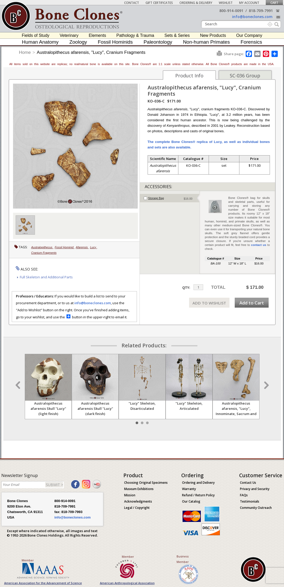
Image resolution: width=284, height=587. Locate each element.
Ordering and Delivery (198, 482)
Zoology (78, 42)
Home (25, 52)
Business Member (183, 559)
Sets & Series (177, 35)
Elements (97, 35)
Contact (131, 3)
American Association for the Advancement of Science (43, 583)
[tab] (170, 198)
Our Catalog (191, 501)
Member (28, 560)
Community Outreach (256, 507)
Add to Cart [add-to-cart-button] (251, 303)
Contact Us (248, 482)
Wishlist (226, 3)
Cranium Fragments (44, 252)
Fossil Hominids (115, 42)
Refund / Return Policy (198, 495)
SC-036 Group (245, 75)
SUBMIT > (54, 484)
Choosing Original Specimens (146, 482)
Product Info (189, 75)
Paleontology (157, 42)
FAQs (244, 495)
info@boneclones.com (252, 16)
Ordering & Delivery (195, 3)
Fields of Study (36, 35)
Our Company (249, 35)
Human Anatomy (40, 42)
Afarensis (82, 247)
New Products (213, 35)
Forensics (251, 42)
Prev (18, 385)
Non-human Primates (206, 42)
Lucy (93, 247)
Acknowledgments (138, 501)
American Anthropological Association (127, 583)
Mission (129, 495)
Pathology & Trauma (135, 35)
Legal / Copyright (137, 507)
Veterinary (69, 35)
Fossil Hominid (64, 247)
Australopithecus (42, 247)
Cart (274, 3)
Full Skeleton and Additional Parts (46, 277)
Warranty (189, 489)
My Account (249, 3)
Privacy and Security (254, 489)
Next (266, 385)
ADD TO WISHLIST (209, 303)
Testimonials (249, 501)
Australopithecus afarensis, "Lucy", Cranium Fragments (91, 52)
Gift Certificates (159, 3)
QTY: (186, 288)
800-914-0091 (231, 10)
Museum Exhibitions (139, 489)
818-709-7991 (261, 10)
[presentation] (170, 198)
